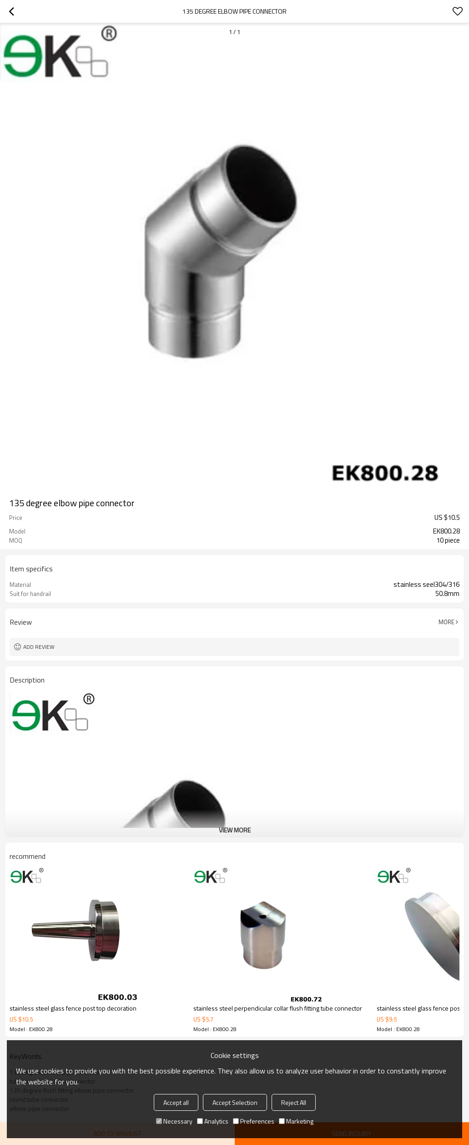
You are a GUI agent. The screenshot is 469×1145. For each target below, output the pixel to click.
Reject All (293, 1102)
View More (235, 830)
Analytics (212, 1121)
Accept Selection (234, 1102)
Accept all (176, 1102)
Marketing (296, 1121)
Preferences (253, 1121)
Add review (39, 646)
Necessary (174, 1121)
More (446, 621)
